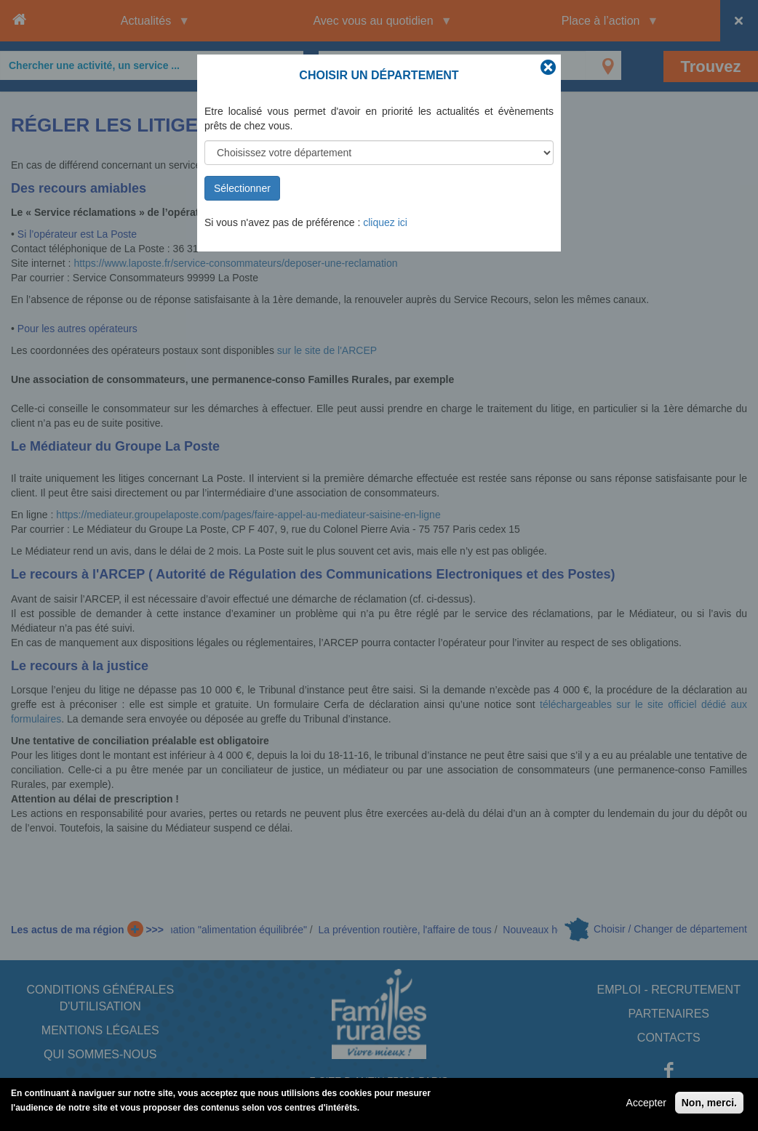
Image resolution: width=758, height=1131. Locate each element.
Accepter (646, 1105)
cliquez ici (385, 222)
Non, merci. (709, 1105)
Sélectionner (242, 188)
